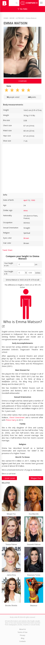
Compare (29, 3)
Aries (26, 210)
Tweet (4, 250)
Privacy (22, 635)
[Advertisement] (22, 168)
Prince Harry (11, 420)
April (25, 200)
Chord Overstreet (17, 417)
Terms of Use (22, 632)
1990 (33, 200)
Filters (22, 9)
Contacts (22, 641)
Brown (26, 238)
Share (10, 250)
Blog (22, 638)
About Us (22, 629)
